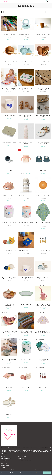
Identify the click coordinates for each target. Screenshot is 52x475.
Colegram (40, 469)
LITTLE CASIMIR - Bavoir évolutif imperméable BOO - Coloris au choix (43, 224)
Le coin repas (9, 37)
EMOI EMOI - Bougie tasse (9, 115)
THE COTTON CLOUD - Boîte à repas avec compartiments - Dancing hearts (43, 359)
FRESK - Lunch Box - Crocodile (9, 142)
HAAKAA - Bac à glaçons (26, 304)
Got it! (47, 472)
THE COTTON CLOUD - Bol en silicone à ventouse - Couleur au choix (9, 359)
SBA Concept (33, 469)
